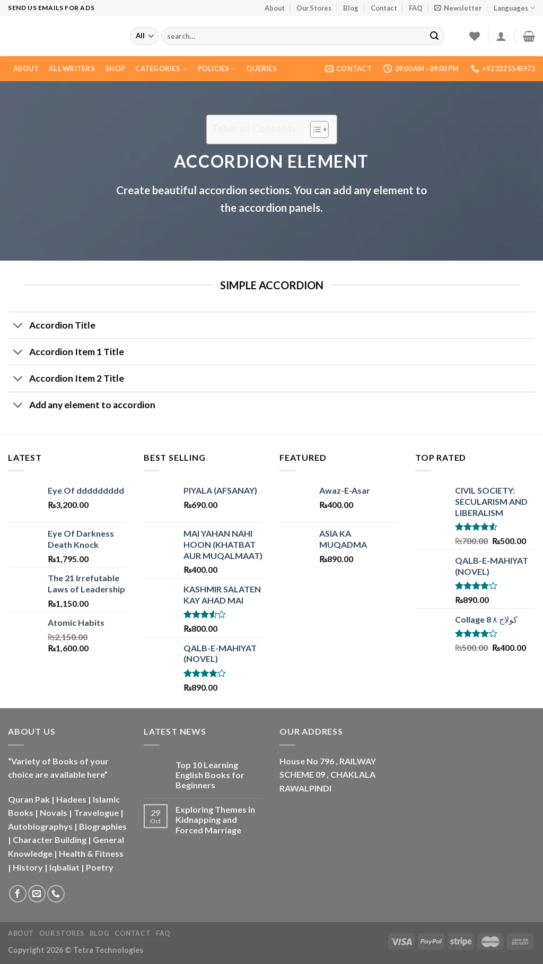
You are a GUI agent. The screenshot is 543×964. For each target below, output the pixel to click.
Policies (217, 69)
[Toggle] (18, 326)
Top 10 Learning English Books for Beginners (210, 775)
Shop (115, 68)
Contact (384, 8)
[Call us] (56, 893)
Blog (350, 8)
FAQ (416, 8)
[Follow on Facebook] (18, 893)
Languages (514, 8)
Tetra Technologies (108, 949)
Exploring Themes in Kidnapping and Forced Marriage (215, 819)
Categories (161, 69)
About (275, 8)
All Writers (72, 68)
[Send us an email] (37, 893)
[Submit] (434, 36)
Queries (262, 68)
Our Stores (313, 8)
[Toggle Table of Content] (314, 129)
